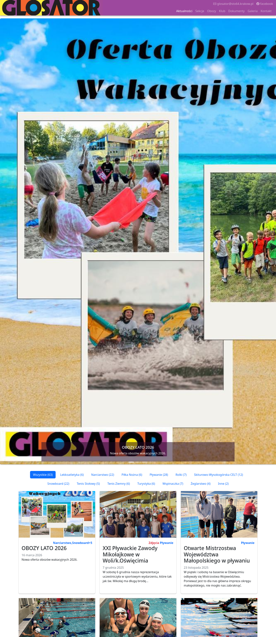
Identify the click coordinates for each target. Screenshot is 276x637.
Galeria (253, 11)
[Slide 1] (131, 462)
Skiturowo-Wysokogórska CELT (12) (218, 475)
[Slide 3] (145, 462)
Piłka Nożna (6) (131, 475)
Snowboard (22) (58, 484)
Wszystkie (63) (43, 475)
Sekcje (199, 11)
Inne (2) (223, 484)
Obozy (211, 11)
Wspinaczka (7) (173, 484)
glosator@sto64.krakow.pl (233, 4)
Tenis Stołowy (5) (88, 484)
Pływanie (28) (159, 475)
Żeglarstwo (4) (200, 484)
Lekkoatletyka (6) (72, 475)
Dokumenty (236, 11)
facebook (264, 4)
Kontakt (266, 11)
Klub (222, 11)
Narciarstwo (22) (102, 475)
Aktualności (184, 11)
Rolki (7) (180, 475)
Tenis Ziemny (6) (118, 484)
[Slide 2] (138, 462)
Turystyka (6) (146, 484)
